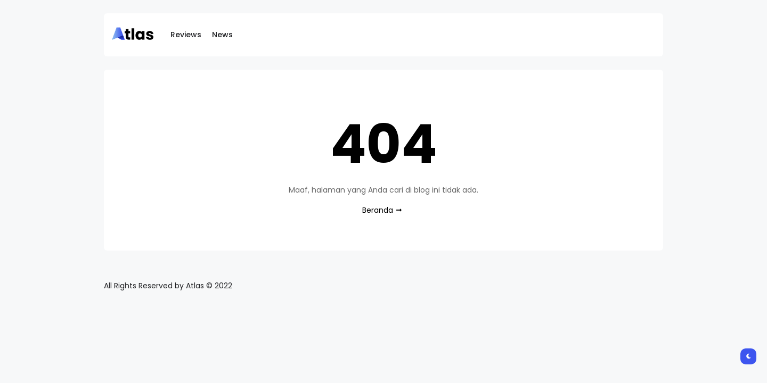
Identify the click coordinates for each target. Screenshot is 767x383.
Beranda (377, 210)
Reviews (185, 34)
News (222, 34)
